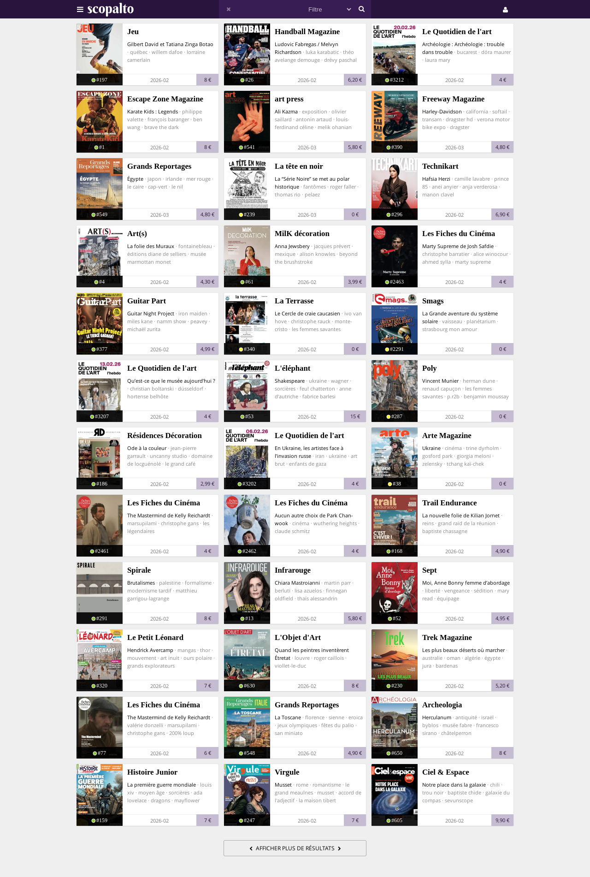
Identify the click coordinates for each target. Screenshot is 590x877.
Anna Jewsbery (292, 246)
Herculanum (436, 717)
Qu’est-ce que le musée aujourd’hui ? (171, 380)
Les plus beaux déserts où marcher (463, 649)
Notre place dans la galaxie (454, 784)
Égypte (135, 178)
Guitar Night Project (150, 313)
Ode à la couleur (146, 447)
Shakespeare (290, 380)
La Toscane (288, 717)
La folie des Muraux (150, 246)
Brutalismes (141, 582)
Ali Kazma (286, 111)
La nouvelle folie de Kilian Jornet (461, 515)
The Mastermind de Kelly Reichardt (168, 515)
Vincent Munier (440, 380)
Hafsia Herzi (436, 178)
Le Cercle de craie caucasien (307, 313)
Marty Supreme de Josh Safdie (458, 246)
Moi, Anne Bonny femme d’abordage (466, 582)
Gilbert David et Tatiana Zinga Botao (170, 44)
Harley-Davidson (442, 111)
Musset (283, 784)
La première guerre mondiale (161, 784)
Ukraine (431, 447)
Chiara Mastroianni (297, 582)
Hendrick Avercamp (150, 649)
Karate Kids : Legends (152, 111)
